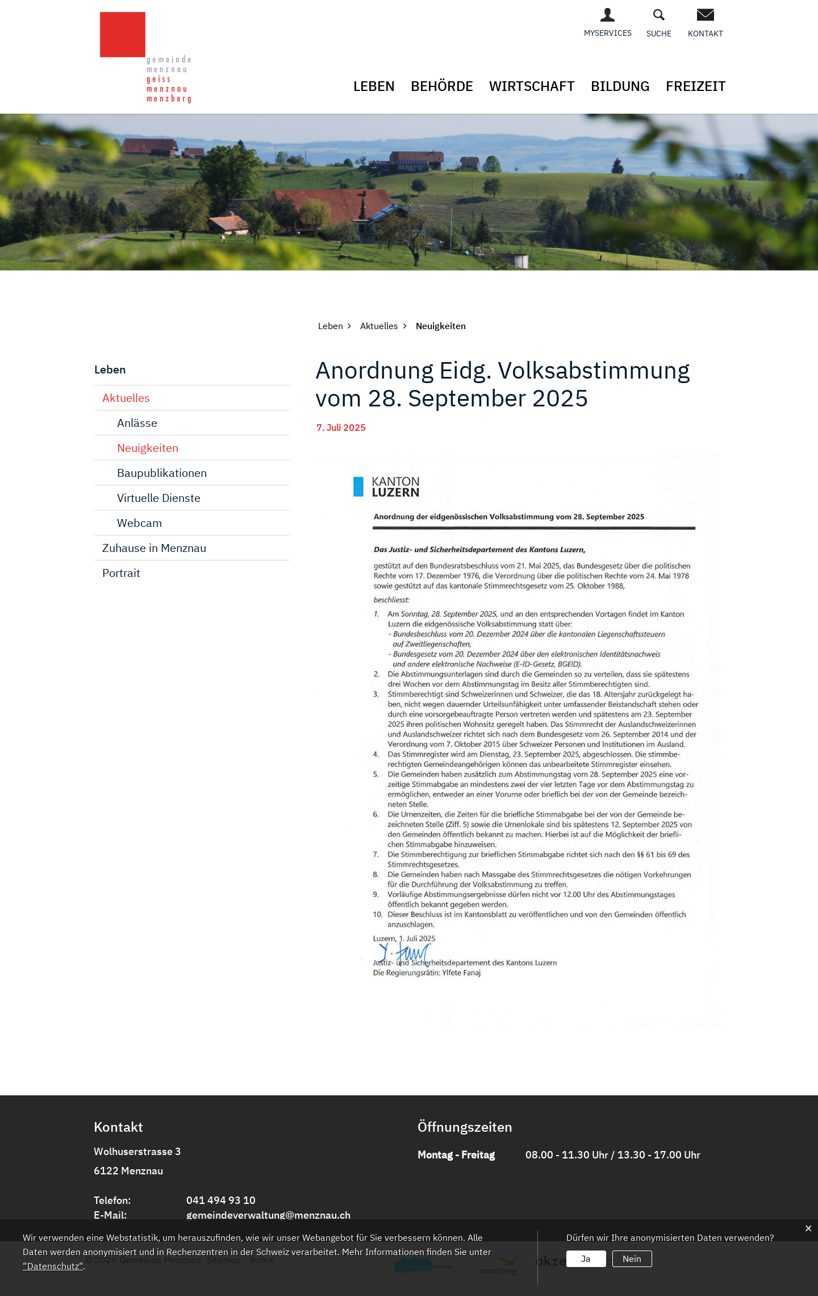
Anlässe (137, 422)
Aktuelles (126, 397)
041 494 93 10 (221, 1200)
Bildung (620, 86)
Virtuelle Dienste (159, 497)
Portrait (121, 572)
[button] (330, 325)
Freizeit (696, 86)
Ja (586, 1258)
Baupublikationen (162, 472)
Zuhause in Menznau (154, 547)
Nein (632, 1258)
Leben (374, 86)
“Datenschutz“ (53, 1266)
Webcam (139, 522)
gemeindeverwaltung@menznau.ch (268, 1215)
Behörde (442, 86)
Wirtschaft (532, 86)
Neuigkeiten (147, 447)
